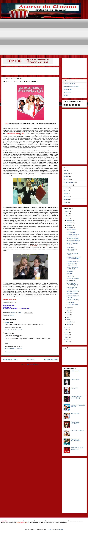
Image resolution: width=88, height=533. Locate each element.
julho (68, 310)
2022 (67, 218)
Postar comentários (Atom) (32, 364)
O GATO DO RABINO (73, 300)
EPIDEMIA (70, 273)
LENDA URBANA (71, 229)
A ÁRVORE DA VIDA (72, 304)
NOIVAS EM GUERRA (73, 278)
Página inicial (31, 359)
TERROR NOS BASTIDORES (75, 422)
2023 (67, 216)
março (69, 319)
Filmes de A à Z (68, 89)
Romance (66, 196)
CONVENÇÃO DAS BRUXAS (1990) (76, 397)
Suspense (66, 199)
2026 (67, 211)
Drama (65, 190)
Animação (66, 173)
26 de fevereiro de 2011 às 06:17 (13, 330)
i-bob (49, 529)
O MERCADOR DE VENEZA (72, 288)
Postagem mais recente (10, 359)
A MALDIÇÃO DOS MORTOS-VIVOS (72, 264)
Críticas (66, 95)
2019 (67, 332)
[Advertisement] (43, 31)
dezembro (70, 220)
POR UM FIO (70, 276)
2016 (67, 339)
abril (68, 317)
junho (68, 312)
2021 (67, 327)
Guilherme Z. (12, 312)
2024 (67, 213)
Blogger (61, 529)
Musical (66, 193)
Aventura (66, 176)
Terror (65, 202)
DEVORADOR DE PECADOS (72, 250)
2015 (67, 342)
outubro (69, 225)
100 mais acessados (69, 83)
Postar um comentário (10, 352)
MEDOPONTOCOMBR (73, 291)
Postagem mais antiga (51, 359)
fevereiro (69, 322)
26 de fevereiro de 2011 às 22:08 (13, 348)
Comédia (12, 315)
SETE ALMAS (70, 247)
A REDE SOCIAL (75, 371)
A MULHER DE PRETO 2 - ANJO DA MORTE (74, 258)
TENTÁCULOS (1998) (73, 238)
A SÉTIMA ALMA (71, 232)
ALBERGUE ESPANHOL (77, 430)
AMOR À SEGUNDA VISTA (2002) (72, 268)
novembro (70, 222)
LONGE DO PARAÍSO (73, 293)
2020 (67, 330)
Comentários (67, 92)
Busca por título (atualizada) (71, 86)
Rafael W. (7, 322)
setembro (69, 227)
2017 (67, 337)
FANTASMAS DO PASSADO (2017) (72, 284)
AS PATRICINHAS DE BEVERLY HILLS (73, 235)
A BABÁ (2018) (71, 302)
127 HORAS (74, 388)
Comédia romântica (69, 182)
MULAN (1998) (75, 413)
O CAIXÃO (70, 271)
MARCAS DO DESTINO (73, 241)
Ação (65, 170)
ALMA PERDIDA (71, 281)
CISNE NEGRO (75, 379)
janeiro (69, 324)
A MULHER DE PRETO (73, 261)
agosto (69, 307)
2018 (67, 334)
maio (68, 315)
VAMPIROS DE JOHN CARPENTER (77, 448)
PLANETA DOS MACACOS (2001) (76, 440)
